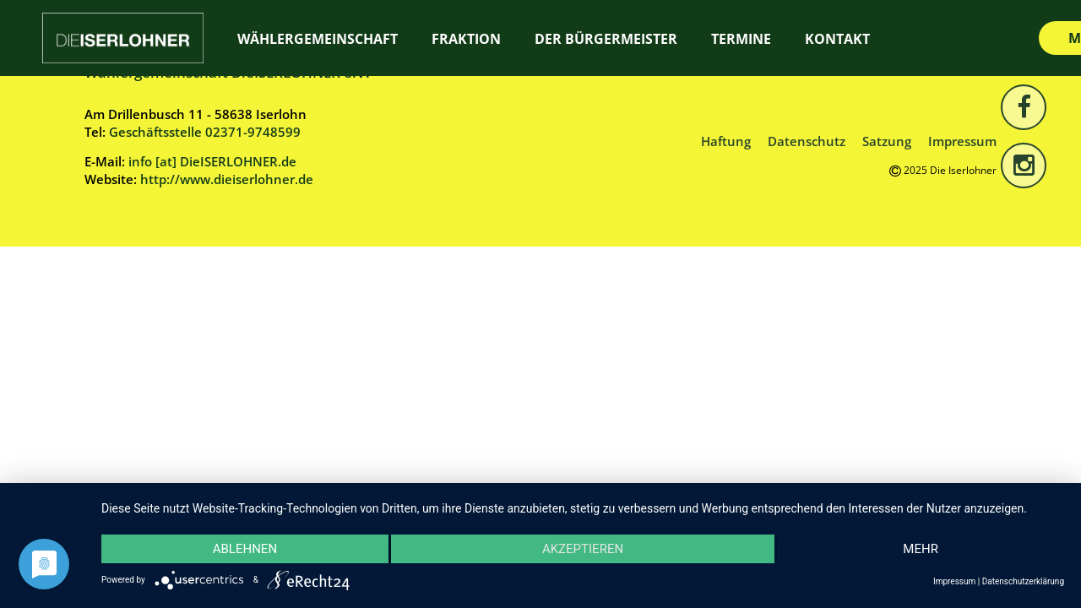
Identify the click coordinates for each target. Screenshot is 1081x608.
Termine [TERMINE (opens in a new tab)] (741, 39)
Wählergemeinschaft (317, 39)
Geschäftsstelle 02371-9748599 (205, 131)
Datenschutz (806, 141)
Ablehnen (245, 548)
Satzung (886, 141)
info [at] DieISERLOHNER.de (212, 161)
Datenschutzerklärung (1023, 581)
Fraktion (466, 39)
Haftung (726, 141)
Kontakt (837, 39)
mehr (920, 548)
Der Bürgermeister (606, 39)
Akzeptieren (582, 548)
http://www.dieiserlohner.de (226, 179)
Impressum (962, 141)
